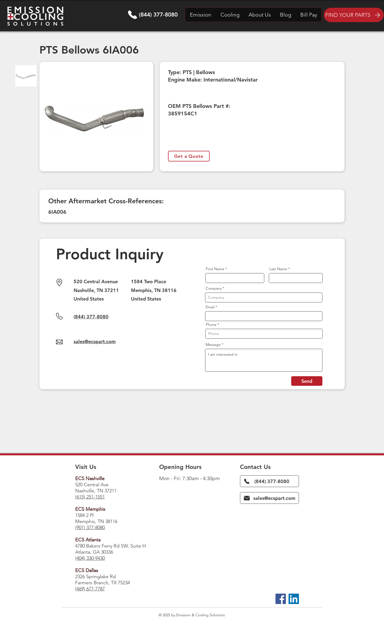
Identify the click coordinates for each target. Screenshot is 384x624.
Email (210, 307)
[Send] (306, 381)
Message (213, 344)
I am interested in (263, 360)
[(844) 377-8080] (269, 481)
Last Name (278, 269)
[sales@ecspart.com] (269, 498)
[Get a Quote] (189, 156)
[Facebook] (280, 599)
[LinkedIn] (294, 599)
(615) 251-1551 (90, 497)
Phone (211, 324)
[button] (200, 15)
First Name (215, 269)
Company (214, 288)
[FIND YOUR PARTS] (354, 15)
